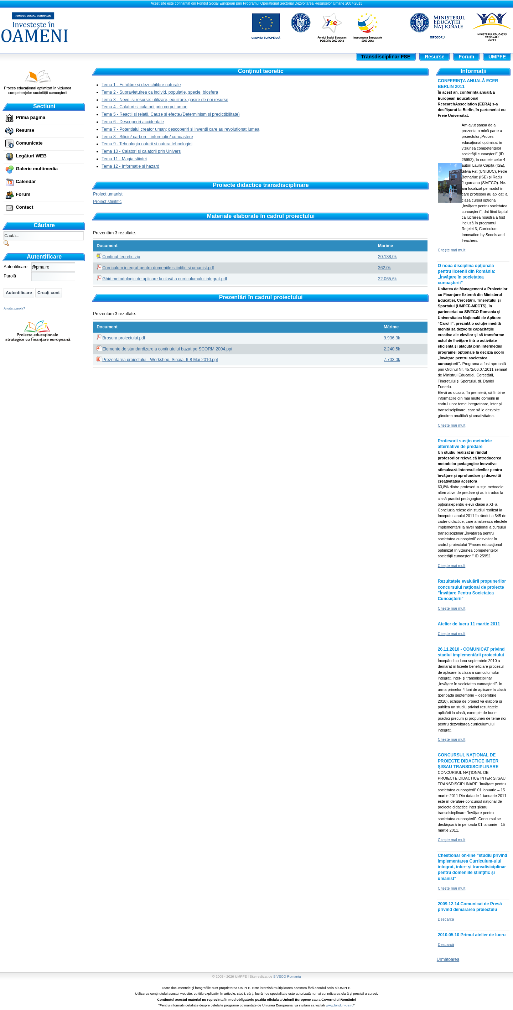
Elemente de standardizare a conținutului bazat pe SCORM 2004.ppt (167, 349)
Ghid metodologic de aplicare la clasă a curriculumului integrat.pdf (164, 278)
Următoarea (448, 959)
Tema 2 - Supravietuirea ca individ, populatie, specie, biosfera (160, 92)
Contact (24, 207)
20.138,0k (387, 256)
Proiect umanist (108, 194)
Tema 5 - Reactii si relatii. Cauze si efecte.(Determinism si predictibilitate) (170, 114)
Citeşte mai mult (451, 250)
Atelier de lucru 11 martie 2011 (469, 623)
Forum (23, 194)
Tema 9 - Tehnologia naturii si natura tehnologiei (147, 143)
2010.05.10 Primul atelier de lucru (472, 934)
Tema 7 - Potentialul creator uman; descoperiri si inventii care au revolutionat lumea (180, 129)
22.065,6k (387, 278)
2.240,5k (392, 349)
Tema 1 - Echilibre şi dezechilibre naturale (141, 84)
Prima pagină (30, 117)
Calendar (26, 181)
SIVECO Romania (287, 976)
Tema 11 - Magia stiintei (124, 158)
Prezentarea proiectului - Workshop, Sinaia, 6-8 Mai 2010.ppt (160, 359)
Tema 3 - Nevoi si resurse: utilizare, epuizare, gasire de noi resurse (165, 99)
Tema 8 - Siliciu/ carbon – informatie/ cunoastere (147, 136)
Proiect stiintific (107, 201)
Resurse (25, 130)
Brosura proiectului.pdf (123, 337)
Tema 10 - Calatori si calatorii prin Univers (141, 151)
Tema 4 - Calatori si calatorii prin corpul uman (144, 106)
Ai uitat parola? (14, 308)
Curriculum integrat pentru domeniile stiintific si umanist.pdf (158, 267)
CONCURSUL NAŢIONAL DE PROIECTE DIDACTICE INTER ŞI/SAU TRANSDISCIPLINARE (468, 761)
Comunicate (29, 143)
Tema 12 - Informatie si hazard (130, 166)
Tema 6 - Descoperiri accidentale (133, 121)
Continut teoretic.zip (121, 256)
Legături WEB (31, 155)
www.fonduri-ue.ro (339, 1005)
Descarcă (446, 919)
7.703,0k (392, 359)
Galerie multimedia (37, 168)
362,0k (384, 267)
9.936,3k (392, 337)
